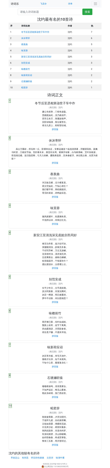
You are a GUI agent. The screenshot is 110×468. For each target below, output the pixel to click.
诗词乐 (15, 3)
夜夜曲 (24, 44)
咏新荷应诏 (26, 75)
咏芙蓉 (24, 50)
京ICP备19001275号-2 (58, 464)
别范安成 (25, 63)
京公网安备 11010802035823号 (55, 466)
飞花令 (43, 3)
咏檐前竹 (25, 69)
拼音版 (55, 129)
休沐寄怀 (25, 38)
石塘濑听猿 (26, 81)
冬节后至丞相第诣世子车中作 (35, 32)
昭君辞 (24, 87)
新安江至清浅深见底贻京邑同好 (36, 56)
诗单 (70, 3)
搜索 (87, 11)
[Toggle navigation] (95, 3)
